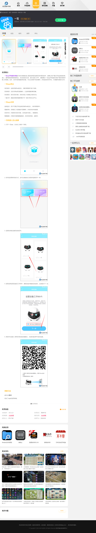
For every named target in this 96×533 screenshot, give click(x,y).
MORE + (62, 451)
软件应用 (14, 12)
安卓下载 (60, 20)
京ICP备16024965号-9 (61, 528)
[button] (3, 66)
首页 (10, 12)
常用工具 (20, 12)
